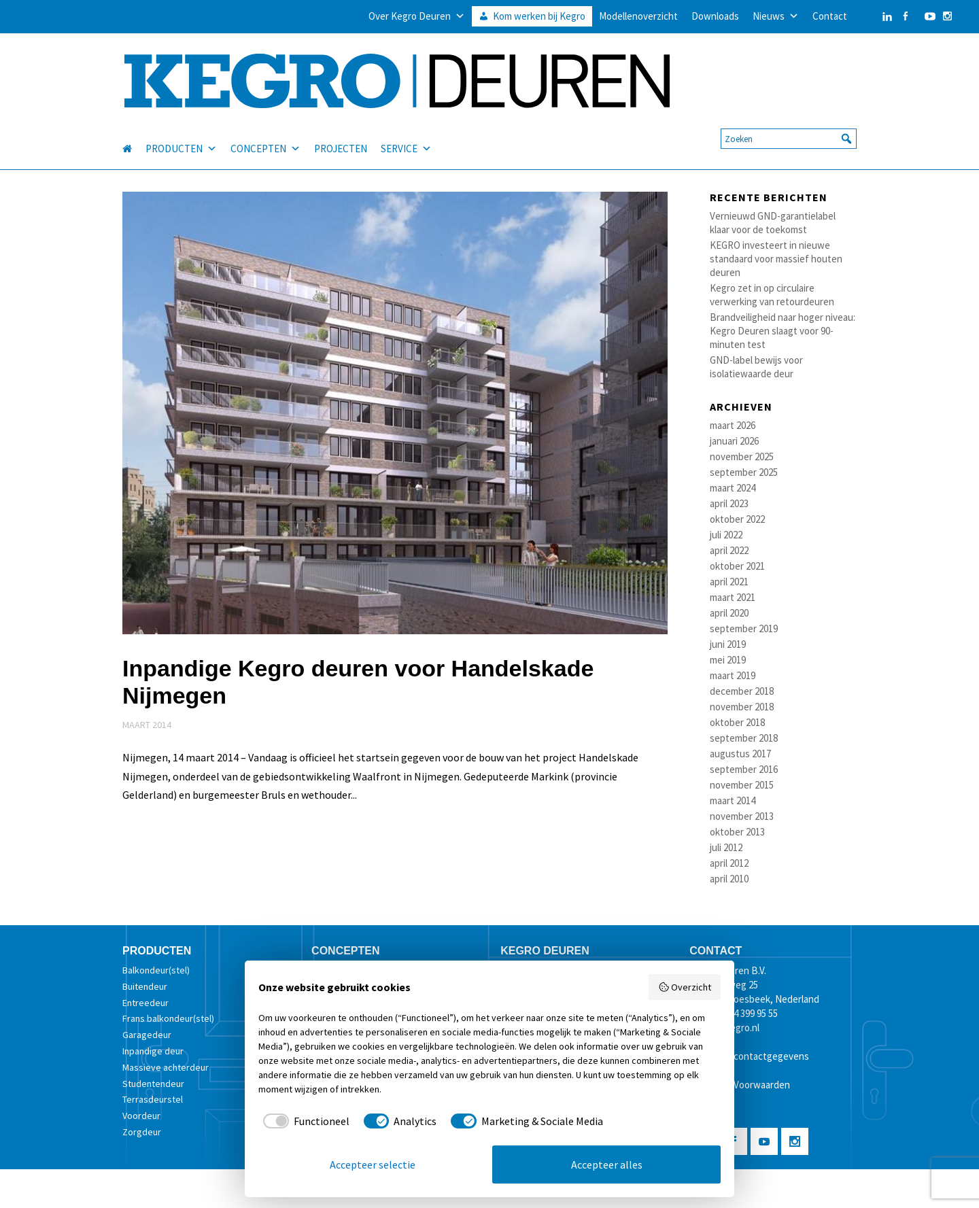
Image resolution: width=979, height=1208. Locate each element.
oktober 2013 (737, 831)
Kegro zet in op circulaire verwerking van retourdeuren (772, 294)
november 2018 (742, 706)
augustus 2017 (740, 753)
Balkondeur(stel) (156, 970)
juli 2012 (726, 847)
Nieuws (776, 16)
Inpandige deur (153, 1051)
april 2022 (729, 550)
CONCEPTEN (265, 131)
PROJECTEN (340, 131)
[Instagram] (947, 16)
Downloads (715, 16)
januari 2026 (734, 440)
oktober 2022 (737, 519)
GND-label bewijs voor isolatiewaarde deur (756, 366)
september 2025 (744, 472)
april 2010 (729, 878)
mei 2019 (728, 659)
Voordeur (141, 1115)
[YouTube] (926, 16)
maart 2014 (732, 800)
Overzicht (685, 987)
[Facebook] (905, 16)
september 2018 (744, 737)
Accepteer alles (606, 1164)
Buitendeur (144, 986)
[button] (846, 121)
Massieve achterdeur (165, 1067)
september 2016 (744, 769)
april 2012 (729, 863)
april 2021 (729, 581)
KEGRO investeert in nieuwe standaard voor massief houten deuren (776, 259)
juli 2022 (726, 534)
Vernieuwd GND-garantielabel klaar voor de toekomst (773, 222)
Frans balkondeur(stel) (168, 1018)
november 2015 (742, 784)
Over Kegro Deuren (416, 16)
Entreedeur (145, 1003)
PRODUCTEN (181, 131)
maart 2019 (732, 675)
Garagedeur (146, 1035)
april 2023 (729, 503)
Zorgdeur (141, 1132)
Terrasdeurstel (152, 1099)
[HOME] (133, 131)
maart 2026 (732, 425)
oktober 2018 (737, 722)
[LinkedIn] (873, 16)
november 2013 (742, 816)
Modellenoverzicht (638, 16)
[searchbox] (789, 121)
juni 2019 (728, 644)
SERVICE (406, 131)
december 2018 (742, 691)
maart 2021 (732, 597)
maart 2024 (732, 487)
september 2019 (744, 628)
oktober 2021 (737, 565)
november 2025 (742, 456)
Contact (829, 16)
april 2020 (729, 612)
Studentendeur (153, 1083)
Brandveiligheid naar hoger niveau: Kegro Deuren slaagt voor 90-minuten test (782, 331)
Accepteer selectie (372, 1164)
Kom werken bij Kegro (539, 16)
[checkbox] (303, 1121)
